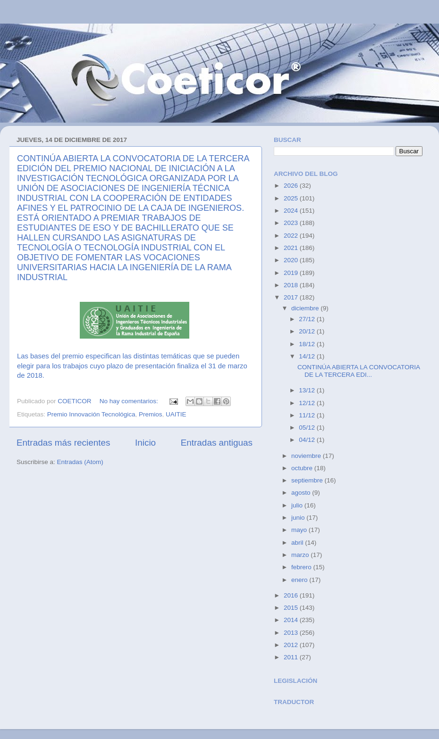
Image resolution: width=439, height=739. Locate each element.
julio (297, 505)
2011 (292, 657)
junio (298, 517)
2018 (292, 285)
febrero (302, 567)
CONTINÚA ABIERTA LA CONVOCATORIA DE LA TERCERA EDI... (358, 371)
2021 (292, 247)
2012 (292, 644)
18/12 (308, 344)
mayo (300, 529)
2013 (292, 632)
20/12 (308, 331)
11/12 (308, 415)
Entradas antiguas (217, 443)
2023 (292, 222)
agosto (301, 492)
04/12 (308, 439)
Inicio (145, 443)
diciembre (306, 308)
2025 (292, 198)
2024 (292, 210)
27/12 (308, 319)
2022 (292, 235)
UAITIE (176, 414)
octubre (302, 468)
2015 (292, 607)
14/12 (308, 356)
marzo (301, 554)
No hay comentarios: (130, 401)
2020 (292, 260)
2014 (292, 619)
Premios (150, 414)
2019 (292, 272)
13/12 (308, 390)
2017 (292, 297)
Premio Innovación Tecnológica (91, 414)
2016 (292, 595)
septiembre (308, 480)
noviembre (307, 455)
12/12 (308, 403)
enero (300, 579)
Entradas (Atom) (80, 461)
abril (298, 542)
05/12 (308, 427)
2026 (292, 185)
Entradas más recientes (63, 443)
